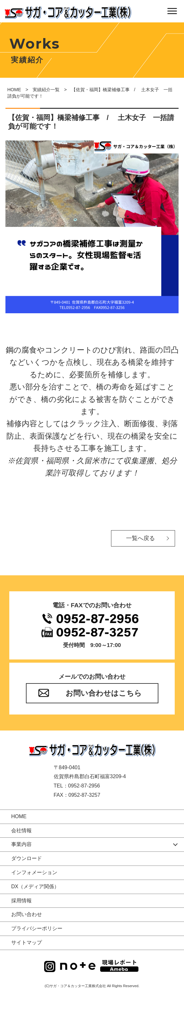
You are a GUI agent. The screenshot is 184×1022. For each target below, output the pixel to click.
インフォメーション (34, 872)
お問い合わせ (26, 914)
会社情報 (21, 830)
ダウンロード (26, 858)
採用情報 (21, 900)
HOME (14, 89)
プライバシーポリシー (36, 928)
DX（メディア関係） (35, 886)
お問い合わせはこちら (104, 693)
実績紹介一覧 (46, 89)
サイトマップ (26, 942)
